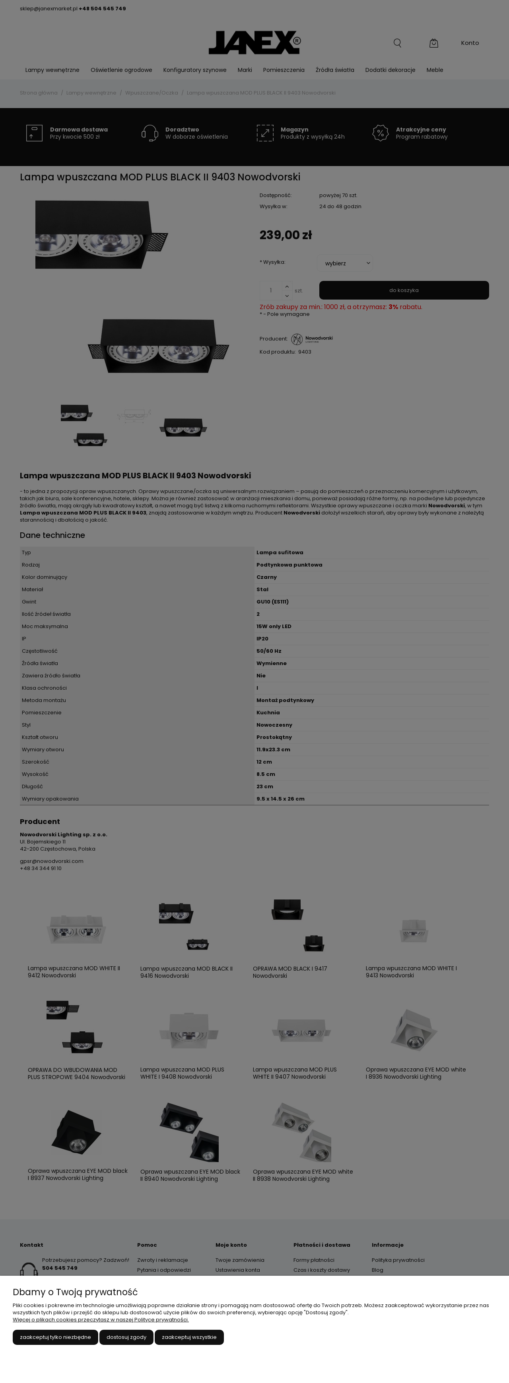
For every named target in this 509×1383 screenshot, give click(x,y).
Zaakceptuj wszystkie (189, 1337)
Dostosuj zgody (126, 1337)
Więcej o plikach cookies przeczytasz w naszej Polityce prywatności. (101, 1319)
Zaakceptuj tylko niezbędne (55, 1337)
